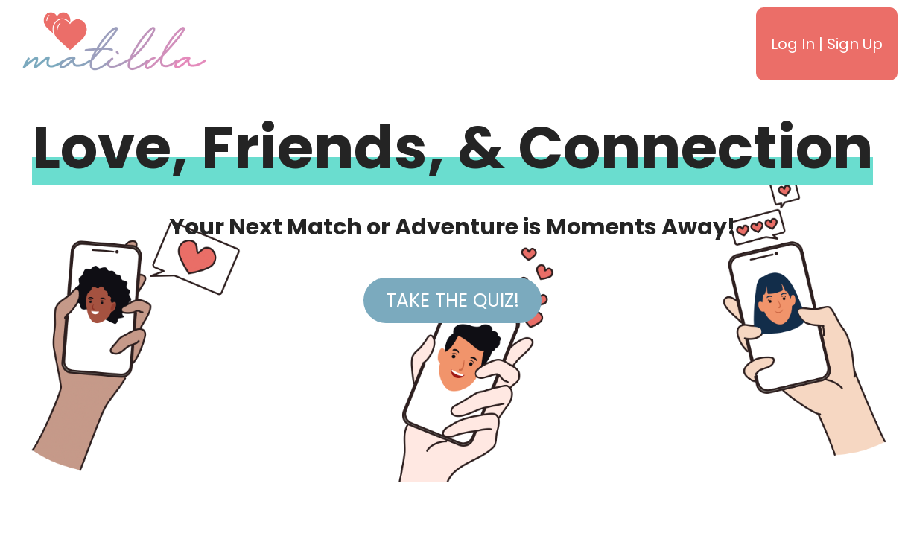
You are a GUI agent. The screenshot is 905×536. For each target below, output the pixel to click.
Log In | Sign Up (827, 44)
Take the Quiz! (452, 300)
